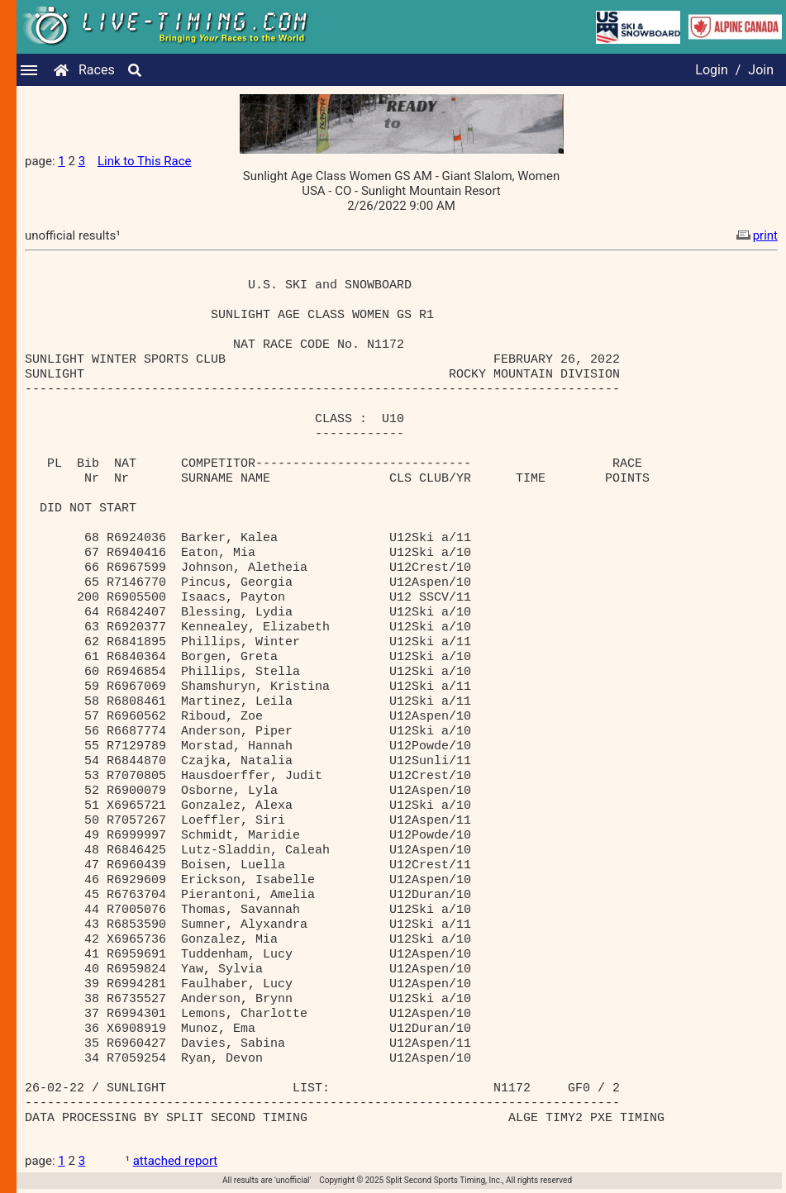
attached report (175, 1160)
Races (97, 70)
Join (761, 70)
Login (711, 70)
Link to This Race (145, 161)
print (755, 235)
